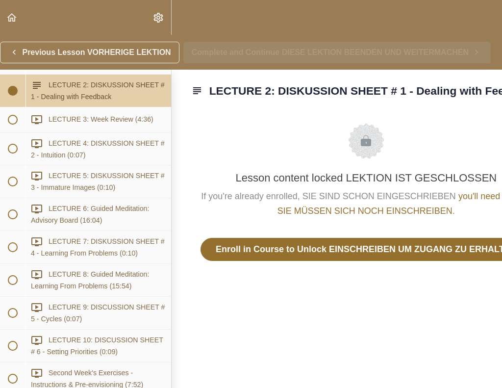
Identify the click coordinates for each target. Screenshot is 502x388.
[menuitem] (159, 17)
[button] (12, 17)
